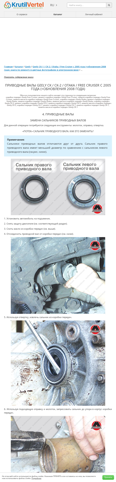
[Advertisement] (58, 40)
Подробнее (36, 478)
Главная (8, 66)
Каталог (58, 14)
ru (52, 5)
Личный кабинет (94, 14)
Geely (28, 66)
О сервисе (22, 14)
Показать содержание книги (18, 77)
